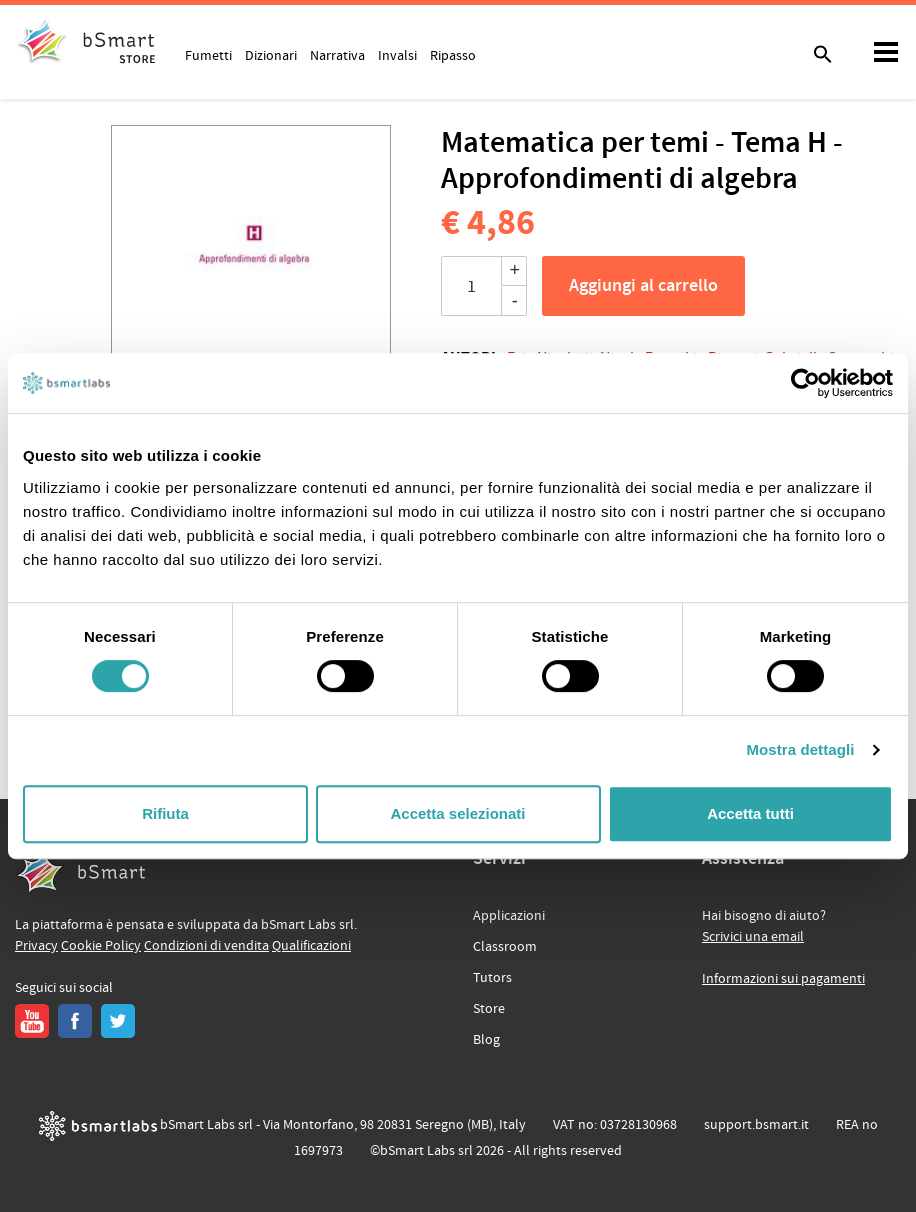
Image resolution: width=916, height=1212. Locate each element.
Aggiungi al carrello (643, 286)
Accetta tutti (750, 813)
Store (489, 1009)
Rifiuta (165, 813)
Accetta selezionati (457, 813)
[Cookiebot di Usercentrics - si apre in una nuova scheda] (805, 383)
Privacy (36, 946)
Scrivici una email (753, 937)
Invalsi (397, 55)
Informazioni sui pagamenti (783, 979)
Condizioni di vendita (206, 946)
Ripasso (453, 55)
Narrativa (337, 55)
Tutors (492, 978)
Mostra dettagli (800, 749)
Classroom (505, 947)
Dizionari (271, 55)
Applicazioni (509, 916)
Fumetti (208, 55)
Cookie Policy (101, 946)
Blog (486, 1040)
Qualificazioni (311, 946)
